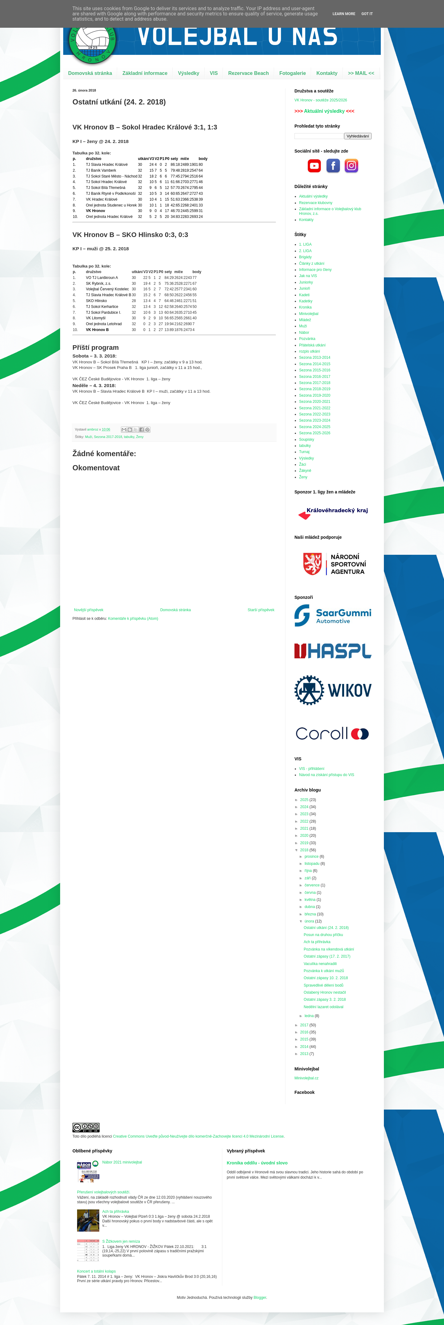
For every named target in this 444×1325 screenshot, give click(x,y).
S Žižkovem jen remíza (121, 1241)
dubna (310, 907)
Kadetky (305, 301)
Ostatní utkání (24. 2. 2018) (326, 928)
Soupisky (306, 439)
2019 (305, 843)
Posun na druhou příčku (323, 935)
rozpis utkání (309, 351)
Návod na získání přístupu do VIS (326, 775)
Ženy (139, 437)
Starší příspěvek (261, 610)
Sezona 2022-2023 (314, 414)
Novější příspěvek (88, 610)
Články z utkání (311, 263)
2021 (305, 828)
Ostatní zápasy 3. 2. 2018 (325, 999)
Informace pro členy (315, 270)
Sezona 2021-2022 (314, 408)
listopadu (312, 863)
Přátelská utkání (312, 345)
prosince (312, 856)
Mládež (305, 320)
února (310, 921)
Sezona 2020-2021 (314, 401)
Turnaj (304, 452)
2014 (305, 1047)
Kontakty (326, 73)
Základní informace (144, 73)
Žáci (302, 464)
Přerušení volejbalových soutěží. (103, 1192)
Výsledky (188, 73)
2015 (305, 1039)
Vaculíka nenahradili (320, 964)
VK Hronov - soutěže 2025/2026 (320, 100)
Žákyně (305, 470)
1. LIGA (305, 244)
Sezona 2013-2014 (314, 357)
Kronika (305, 307)
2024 (305, 807)
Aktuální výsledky (324, 111)
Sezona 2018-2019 (314, 389)
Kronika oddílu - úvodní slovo (257, 1162)
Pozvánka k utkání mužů (324, 971)
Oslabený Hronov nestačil (325, 992)
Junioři (304, 288)
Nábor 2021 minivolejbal (122, 1162)
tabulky (129, 437)
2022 (305, 821)
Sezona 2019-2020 (314, 395)
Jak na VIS (308, 276)
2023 (305, 814)
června (311, 892)
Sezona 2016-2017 (314, 376)
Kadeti (304, 295)
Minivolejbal (309, 314)
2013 (305, 1054)
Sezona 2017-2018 (108, 437)
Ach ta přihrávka (317, 942)
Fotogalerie (292, 73)
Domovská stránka (90, 73)
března (311, 914)
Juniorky (306, 282)
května (311, 900)
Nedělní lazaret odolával (323, 1007)
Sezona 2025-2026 (314, 433)
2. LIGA (305, 251)
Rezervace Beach (248, 73)
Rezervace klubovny (315, 203)
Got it (367, 14)
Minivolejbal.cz (306, 1078)
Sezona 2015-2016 (314, 370)
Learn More (344, 14)
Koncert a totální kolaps (96, 1271)
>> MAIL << (361, 73)
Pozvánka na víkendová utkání (329, 949)
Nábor (304, 332)
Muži (88, 437)
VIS (214, 73)
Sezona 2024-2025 (314, 427)
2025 (305, 800)
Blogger (259, 1297)
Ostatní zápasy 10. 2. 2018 (326, 978)
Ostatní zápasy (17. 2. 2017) (327, 956)
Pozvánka (307, 339)
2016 (305, 1032)
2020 (305, 835)
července (313, 885)
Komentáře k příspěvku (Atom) (133, 618)
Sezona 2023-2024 (314, 420)
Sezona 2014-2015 (314, 364)
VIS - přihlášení (311, 769)
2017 (305, 1025)
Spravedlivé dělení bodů (323, 985)
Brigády (305, 257)
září (308, 878)
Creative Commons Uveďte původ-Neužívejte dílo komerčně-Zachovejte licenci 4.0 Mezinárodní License (198, 1136)
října (309, 871)
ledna (310, 1016)
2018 (305, 850)
